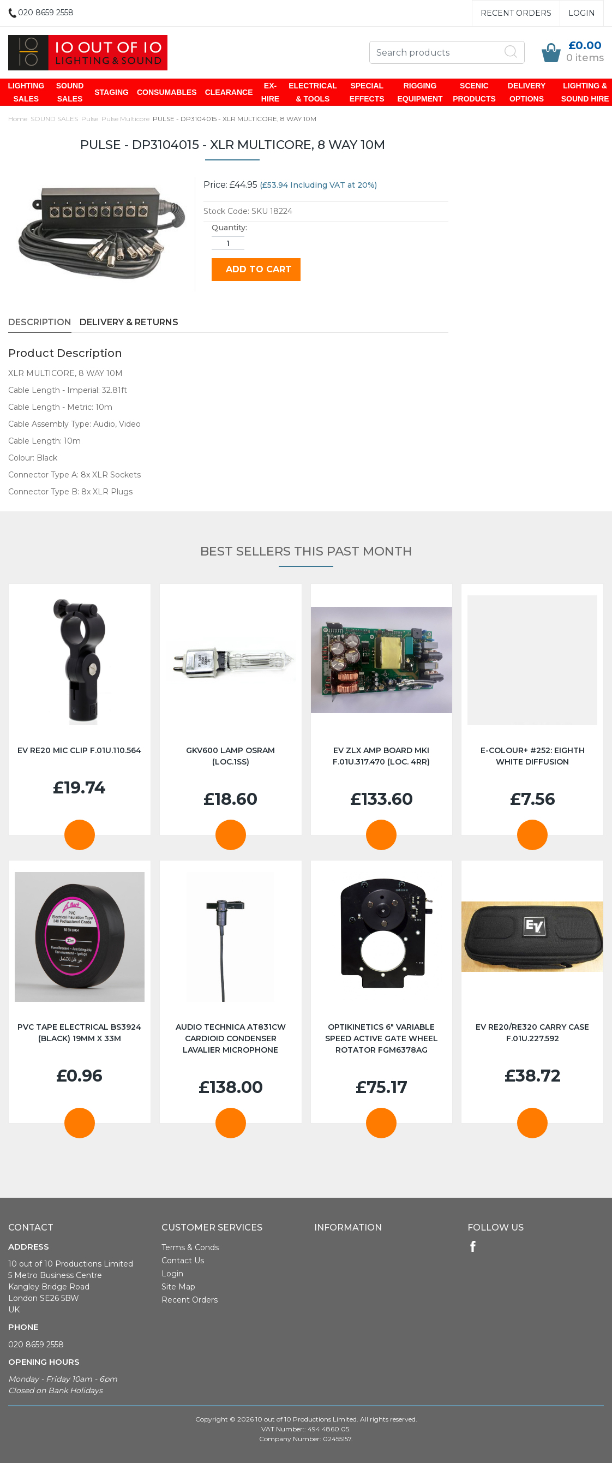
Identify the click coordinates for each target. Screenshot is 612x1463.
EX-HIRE (271, 92)
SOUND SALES (71, 92)
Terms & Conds (190, 1247)
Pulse (89, 119)
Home (17, 119)
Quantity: (229, 227)
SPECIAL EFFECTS (367, 92)
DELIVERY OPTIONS (526, 92)
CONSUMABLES (167, 92)
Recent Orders (516, 13)
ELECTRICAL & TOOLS (313, 92)
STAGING (112, 92)
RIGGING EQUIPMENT (419, 92)
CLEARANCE (230, 92)
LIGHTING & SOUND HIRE (584, 92)
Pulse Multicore (125, 119)
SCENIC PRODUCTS (473, 92)
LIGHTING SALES (27, 92)
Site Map (178, 1287)
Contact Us (182, 1260)
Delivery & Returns (129, 322)
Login (581, 13)
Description (39, 322)
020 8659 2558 (36, 1344)
